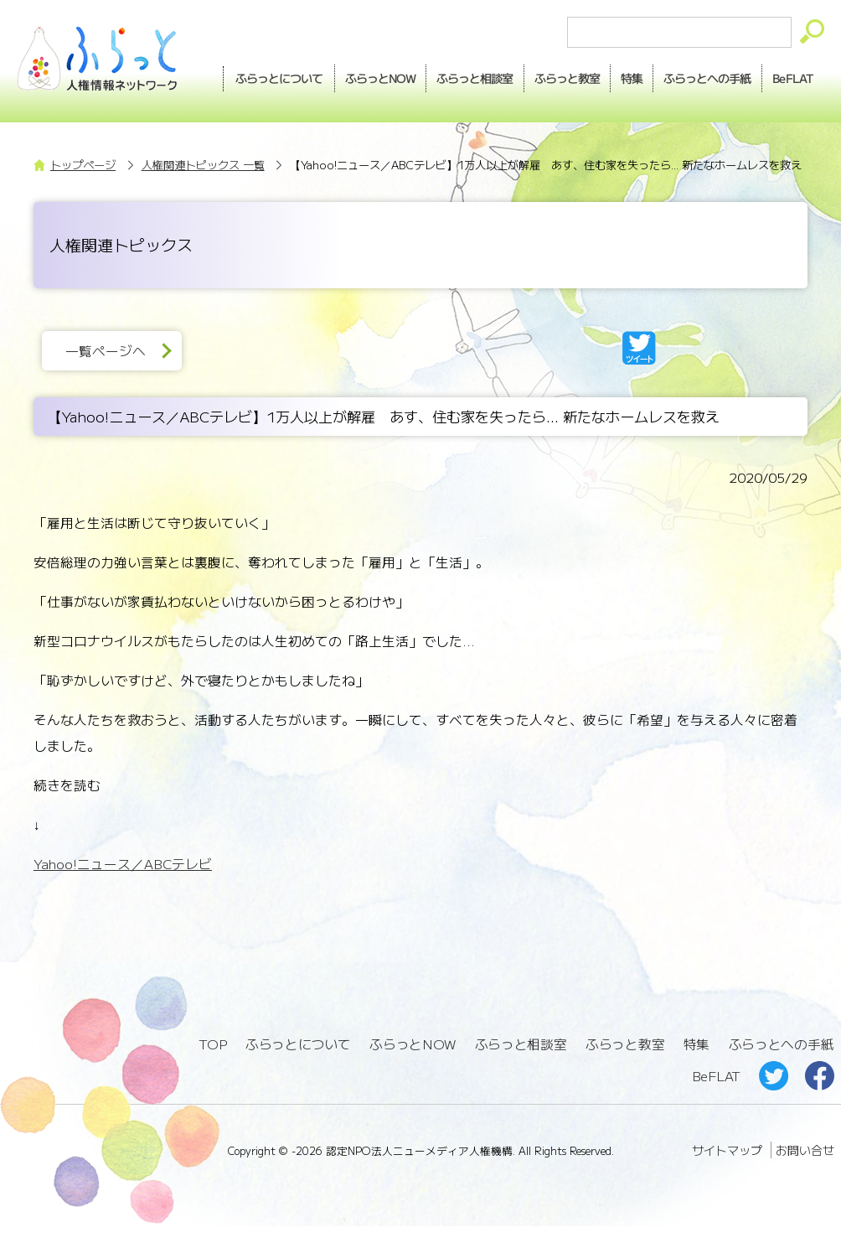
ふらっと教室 (626, 1064)
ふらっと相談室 (521, 1064)
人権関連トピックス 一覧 (203, 186)
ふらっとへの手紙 (780, 1064)
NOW (429, 77)
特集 (690, 76)
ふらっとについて (325, 76)
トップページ (83, 186)
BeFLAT (791, 107)
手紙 (769, 77)
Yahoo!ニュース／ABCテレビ (123, 885)
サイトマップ (727, 1167)
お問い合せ (805, 1167)
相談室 (526, 77)
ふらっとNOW (413, 1064)
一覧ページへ (108, 371)
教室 (621, 77)
